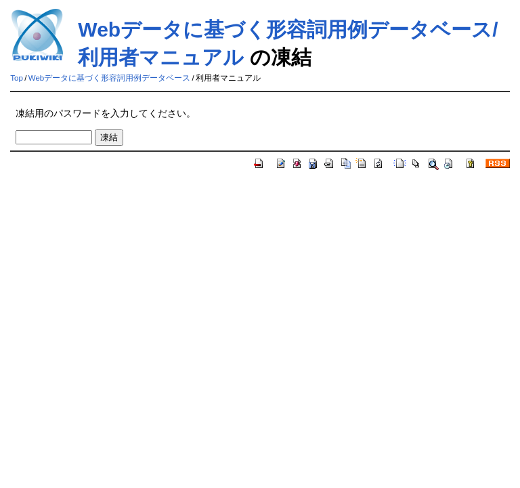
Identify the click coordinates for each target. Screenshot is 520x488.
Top (16, 78)
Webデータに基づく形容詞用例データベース (109, 78)
